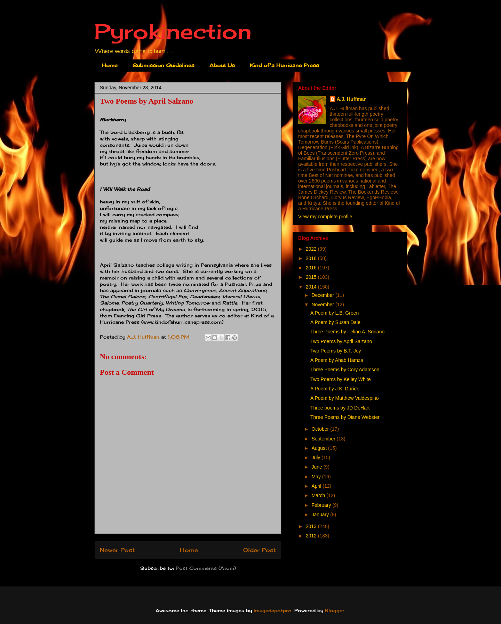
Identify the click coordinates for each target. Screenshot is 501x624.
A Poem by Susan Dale (335, 322)
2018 (312, 258)
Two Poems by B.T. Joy (335, 351)
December (323, 295)
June (317, 467)
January (320, 514)
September (323, 438)
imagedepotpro (273, 610)
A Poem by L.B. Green (334, 313)
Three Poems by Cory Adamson (344, 369)
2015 (312, 277)
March (318, 495)
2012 (312, 535)
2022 (312, 249)
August (319, 448)
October (320, 429)
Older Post (259, 550)
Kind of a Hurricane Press (284, 65)
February (321, 505)
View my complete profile (325, 216)
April (317, 486)
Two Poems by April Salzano (341, 341)
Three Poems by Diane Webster (345, 417)
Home (110, 65)
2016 (312, 267)
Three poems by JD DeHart (339, 408)
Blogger (334, 610)
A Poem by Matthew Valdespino (344, 398)
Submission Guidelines (163, 65)
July (316, 457)
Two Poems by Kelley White (340, 379)
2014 (312, 287)
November (323, 304)
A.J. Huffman (352, 99)
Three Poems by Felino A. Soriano (347, 331)
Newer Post (117, 550)
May (316, 476)
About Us (222, 65)
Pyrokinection (173, 31)
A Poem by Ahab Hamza (336, 360)
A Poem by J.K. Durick (334, 388)
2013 (312, 526)
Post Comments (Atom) (206, 568)
